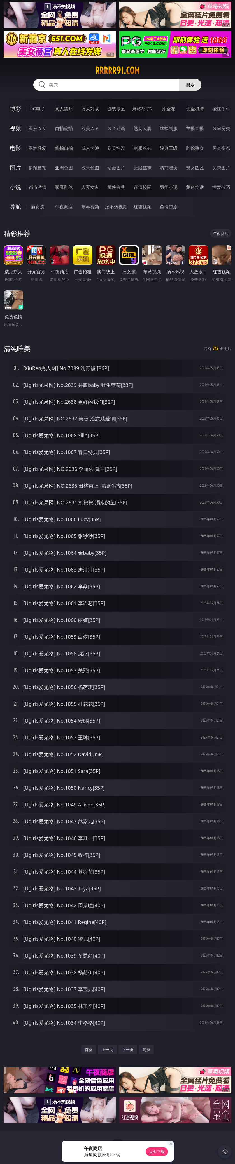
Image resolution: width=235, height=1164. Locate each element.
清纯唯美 (169, 167)
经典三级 (169, 148)
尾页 (146, 1049)
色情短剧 (169, 207)
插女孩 (37, 207)
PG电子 (37, 109)
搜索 (190, 85)
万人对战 (90, 109)
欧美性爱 (116, 148)
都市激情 (37, 187)
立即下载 (157, 1151)
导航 (15, 206)
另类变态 (221, 148)
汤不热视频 (116, 207)
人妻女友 (90, 187)
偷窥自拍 (37, 167)
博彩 (15, 108)
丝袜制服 (169, 128)
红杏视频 (143, 207)
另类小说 (169, 187)
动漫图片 (116, 167)
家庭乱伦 (64, 187)
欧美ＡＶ (90, 128)
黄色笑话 (195, 187)
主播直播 (195, 128)
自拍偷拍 (64, 128)
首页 (88, 1049)
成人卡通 (90, 148)
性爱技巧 (221, 187)
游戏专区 (116, 109)
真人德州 (64, 109)
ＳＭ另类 (221, 128)
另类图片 (221, 167)
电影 (15, 148)
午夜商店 (64, 207)
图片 (15, 167)
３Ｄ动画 (116, 128)
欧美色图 (90, 167)
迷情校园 (143, 187)
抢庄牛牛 (221, 109)
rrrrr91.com (117, 70)
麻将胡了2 (142, 109)
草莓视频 (90, 207)
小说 (15, 187)
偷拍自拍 (64, 148)
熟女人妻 (143, 128)
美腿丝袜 (143, 167)
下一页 (128, 1049)
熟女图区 (195, 167)
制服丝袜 (143, 148)
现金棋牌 (195, 109)
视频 (15, 128)
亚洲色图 (64, 167)
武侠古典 (116, 187)
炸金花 (168, 109)
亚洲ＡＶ (37, 128)
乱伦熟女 (195, 148)
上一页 (107, 1049)
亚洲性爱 (37, 148)
